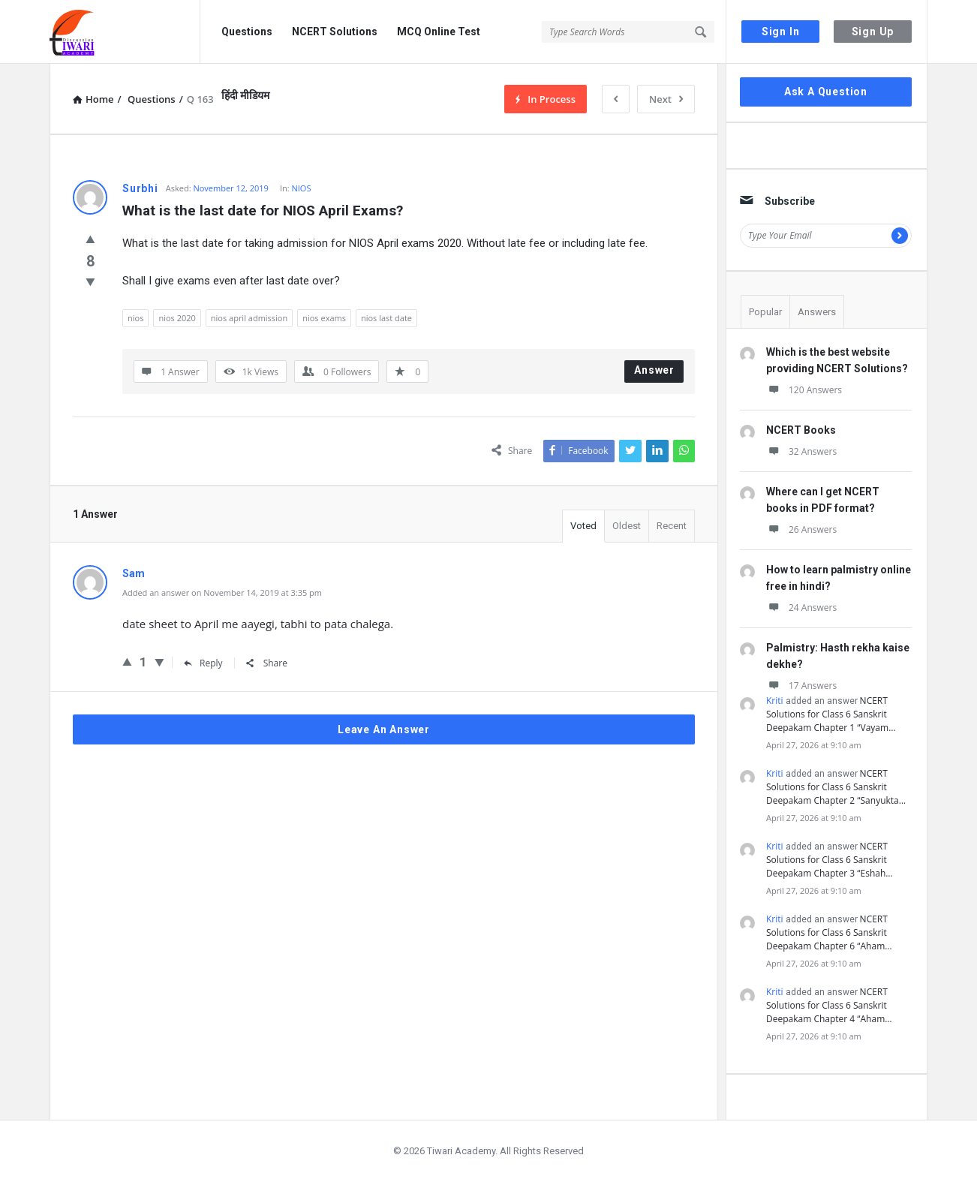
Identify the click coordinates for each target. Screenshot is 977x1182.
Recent (672, 525)
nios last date (386, 317)
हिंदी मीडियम (245, 95)
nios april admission (249, 317)
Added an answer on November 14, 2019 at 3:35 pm (222, 592)
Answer (654, 370)
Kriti (774, 700)
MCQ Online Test (438, 32)
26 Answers (801, 529)
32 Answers (801, 451)
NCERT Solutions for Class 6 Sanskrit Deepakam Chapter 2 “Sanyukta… (836, 787)
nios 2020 (176, 317)
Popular (765, 311)
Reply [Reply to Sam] (203, 663)
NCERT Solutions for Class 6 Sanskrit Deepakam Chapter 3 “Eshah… (829, 860)
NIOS (301, 188)
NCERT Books (801, 430)
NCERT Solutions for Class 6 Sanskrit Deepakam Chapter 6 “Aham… (829, 932)
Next (666, 99)
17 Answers (801, 685)
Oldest (626, 525)
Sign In (781, 32)
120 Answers (804, 389)
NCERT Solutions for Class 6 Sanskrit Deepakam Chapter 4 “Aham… (829, 1005)
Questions (246, 32)
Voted (583, 525)
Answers (817, 311)
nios (135, 317)
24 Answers (801, 607)
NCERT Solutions (334, 32)
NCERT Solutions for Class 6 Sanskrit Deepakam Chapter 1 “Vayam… (830, 714)
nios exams (324, 317)
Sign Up (873, 32)
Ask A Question (825, 92)
